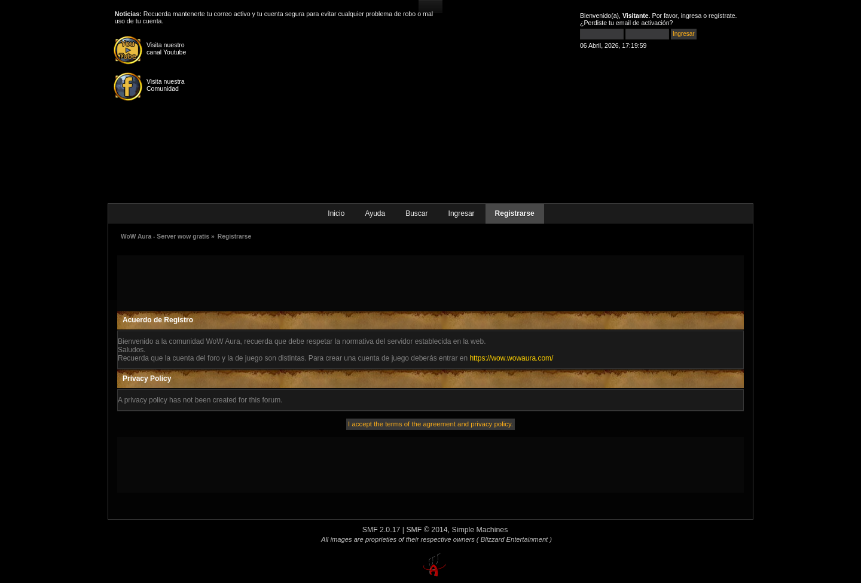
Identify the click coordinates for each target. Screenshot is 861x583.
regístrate (722, 15)
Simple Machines (480, 530)
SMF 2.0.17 (381, 530)
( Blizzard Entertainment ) (514, 539)
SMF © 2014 (426, 530)
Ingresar (461, 213)
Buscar (416, 213)
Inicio (336, 213)
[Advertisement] (430, 282)
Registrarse (515, 213)
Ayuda (375, 213)
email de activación (643, 22)
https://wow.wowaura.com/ (511, 358)
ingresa (691, 15)
